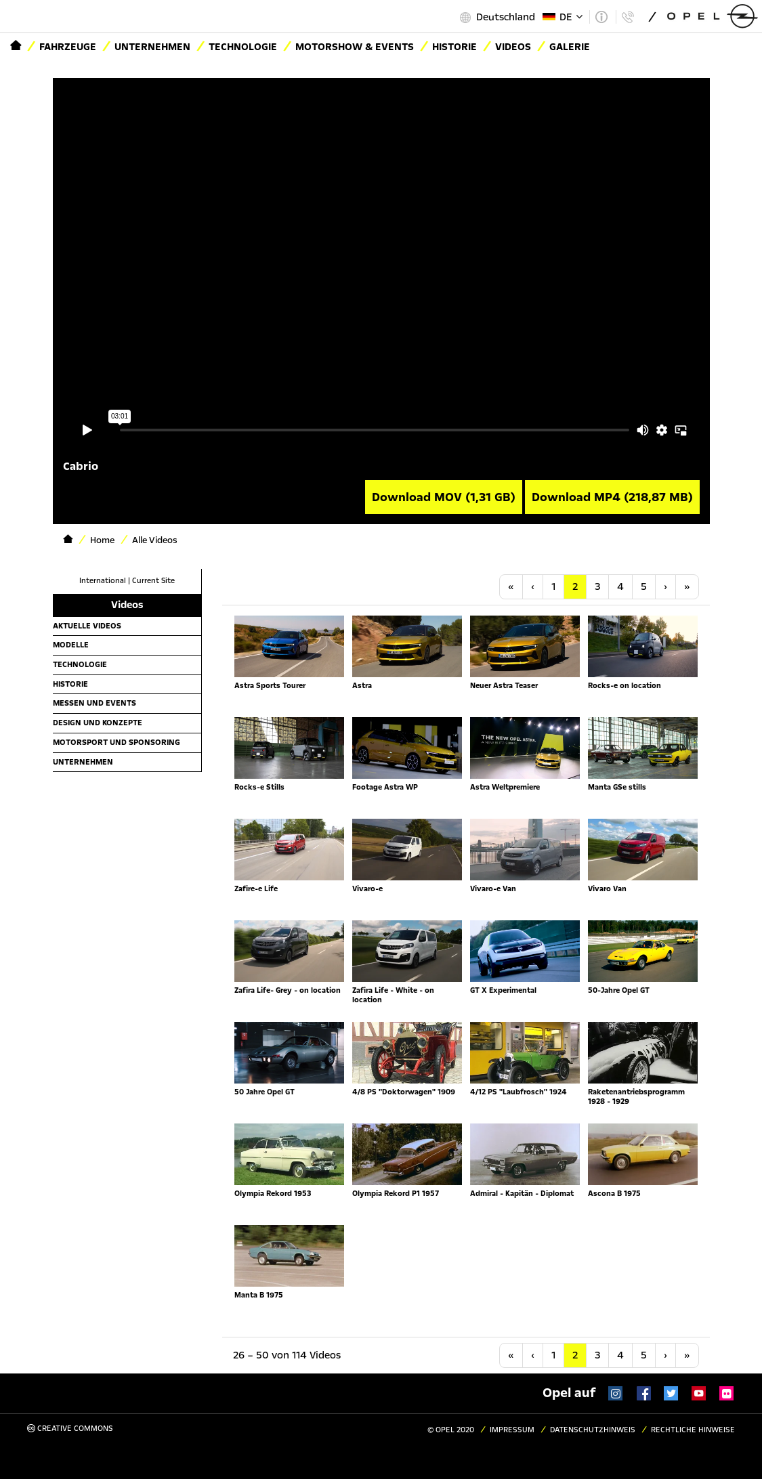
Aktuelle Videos (87, 625)
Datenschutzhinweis (592, 1430)
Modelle (71, 644)
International (102, 581)
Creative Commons (70, 1428)
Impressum (512, 1430)
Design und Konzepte (97, 722)
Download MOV (443, 497)
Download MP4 (612, 497)
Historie (454, 46)
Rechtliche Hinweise (693, 1430)
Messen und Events (94, 703)
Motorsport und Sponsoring (116, 742)
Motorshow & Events (354, 46)
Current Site (153, 581)
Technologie (243, 46)
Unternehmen (152, 46)
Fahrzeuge (67, 46)
